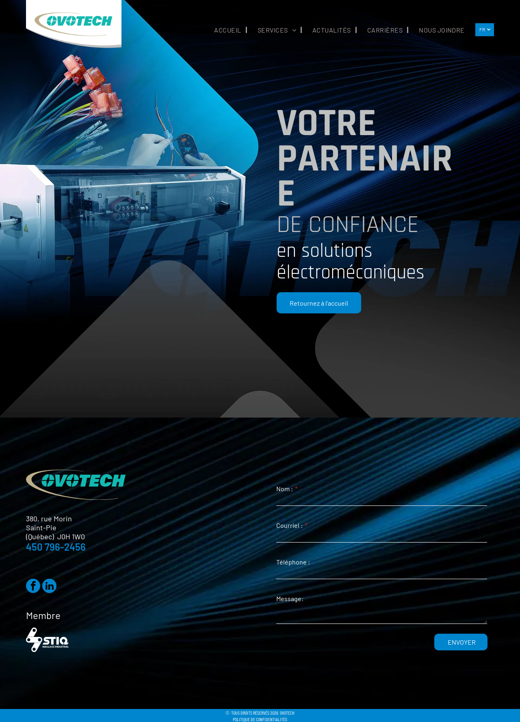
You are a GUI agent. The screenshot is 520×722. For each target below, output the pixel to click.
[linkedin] (49, 587)
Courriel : (289, 525)
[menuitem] (225, 30)
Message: (289, 598)
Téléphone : (293, 562)
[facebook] (33, 587)
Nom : (284, 488)
